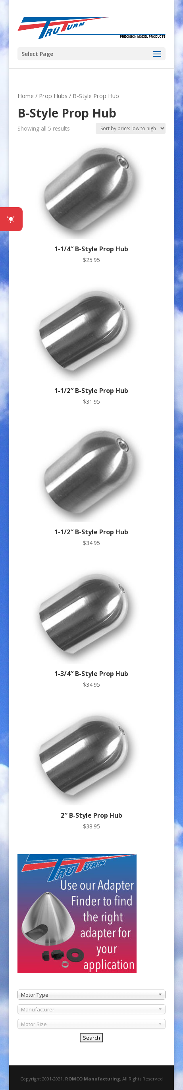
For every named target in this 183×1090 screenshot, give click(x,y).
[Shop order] (131, 128)
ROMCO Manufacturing (92, 1079)
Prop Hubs (53, 96)
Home (25, 96)
